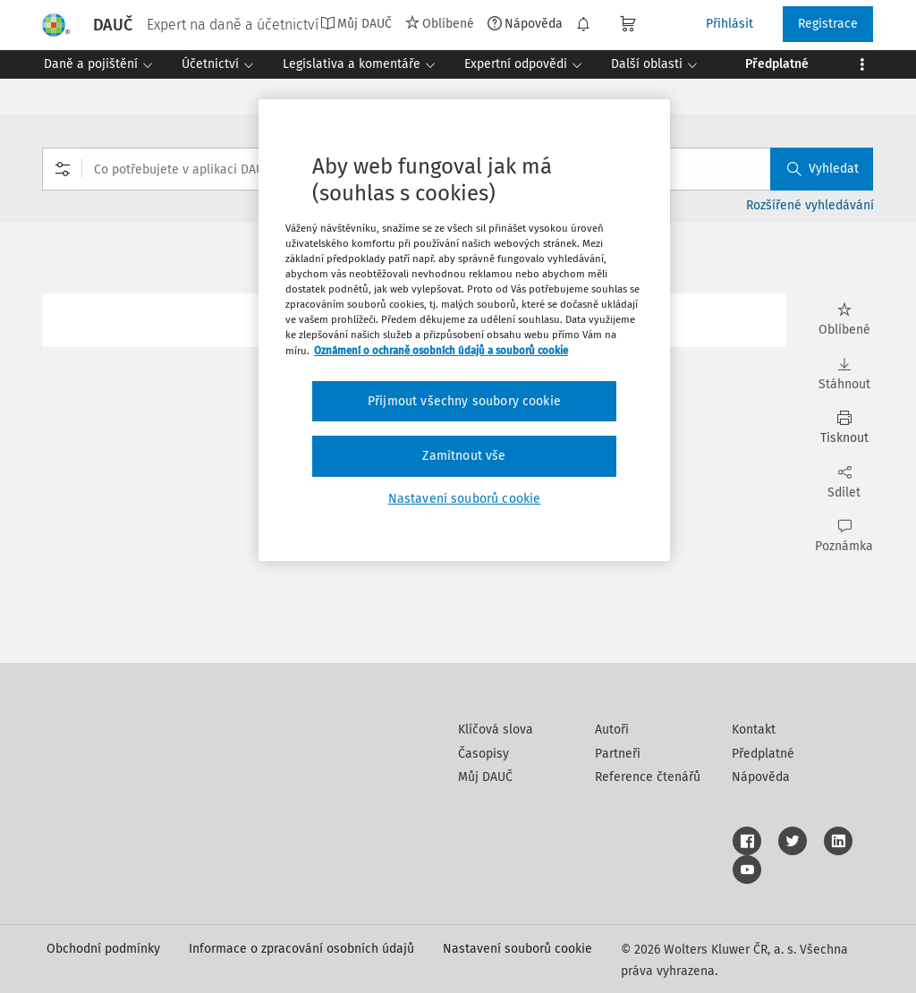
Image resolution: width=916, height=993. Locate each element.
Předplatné (763, 753)
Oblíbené (439, 23)
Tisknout (844, 428)
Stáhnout (844, 374)
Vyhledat (823, 168)
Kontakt (754, 729)
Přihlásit (729, 23)
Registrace (828, 23)
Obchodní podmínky (103, 948)
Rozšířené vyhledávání (810, 205)
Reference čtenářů (647, 777)
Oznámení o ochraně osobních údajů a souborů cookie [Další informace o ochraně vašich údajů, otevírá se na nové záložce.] (441, 350)
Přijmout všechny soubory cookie (464, 401)
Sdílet (844, 482)
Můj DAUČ (356, 23)
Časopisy (483, 753)
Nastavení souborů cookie (517, 948)
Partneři (617, 753)
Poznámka (844, 536)
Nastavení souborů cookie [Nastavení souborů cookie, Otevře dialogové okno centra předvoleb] (464, 498)
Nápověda (525, 23)
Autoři (612, 729)
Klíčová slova (495, 729)
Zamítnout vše (463, 455)
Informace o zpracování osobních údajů (301, 948)
